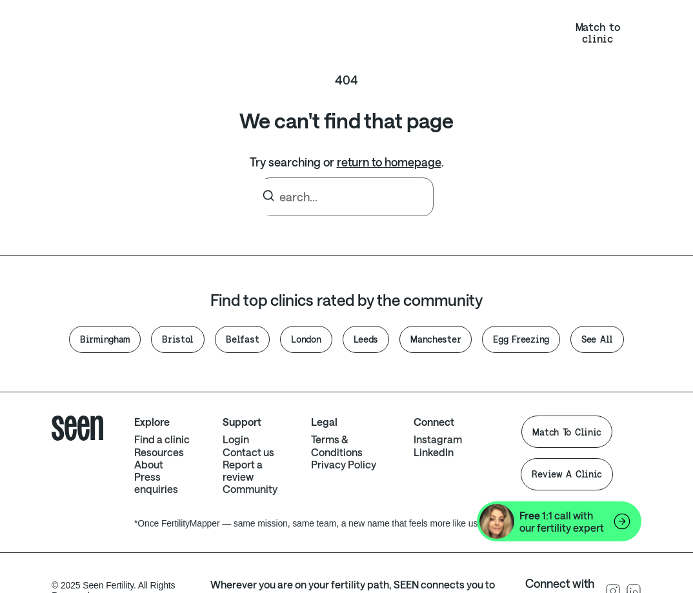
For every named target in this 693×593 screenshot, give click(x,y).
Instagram (438, 439)
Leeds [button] (366, 339)
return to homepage (389, 162)
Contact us (248, 452)
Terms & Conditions (337, 445)
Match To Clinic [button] (566, 432)
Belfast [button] (242, 339)
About (324, 32)
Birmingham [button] (105, 339)
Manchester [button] (435, 339)
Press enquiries (156, 482)
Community (250, 489)
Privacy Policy (343, 464)
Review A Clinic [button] (567, 473)
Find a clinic (162, 439)
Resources (170, 33)
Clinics (258, 33)
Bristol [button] (178, 339)
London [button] (306, 339)
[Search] (268, 197)
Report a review (243, 470)
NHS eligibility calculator (399, 32)
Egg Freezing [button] (521, 339)
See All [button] (597, 339)
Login (515, 32)
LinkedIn (434, 452)
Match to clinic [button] (598, 33)
